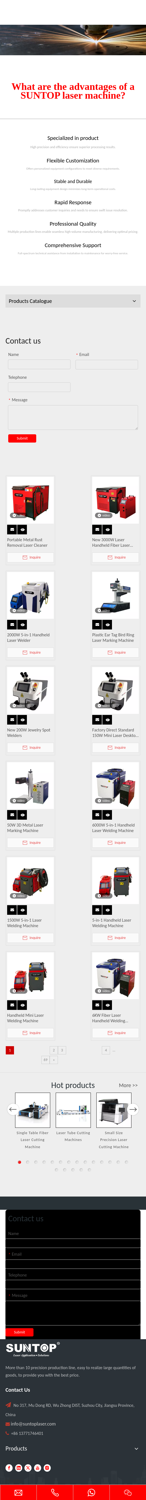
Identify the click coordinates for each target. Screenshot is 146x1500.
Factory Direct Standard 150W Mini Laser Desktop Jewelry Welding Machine (115, 732)
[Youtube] (37, 1468)
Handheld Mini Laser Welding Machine (25, 1018)
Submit (22, 438)
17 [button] (73, 1170)
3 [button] (36, 1162)
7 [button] (69, 1162)
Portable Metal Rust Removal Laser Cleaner (27, 542)
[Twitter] (28, 1468)
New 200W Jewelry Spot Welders (28, 732)
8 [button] (77, 1162)
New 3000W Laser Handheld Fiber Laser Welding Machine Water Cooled (113, 542)
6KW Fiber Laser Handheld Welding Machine (108, 1018)
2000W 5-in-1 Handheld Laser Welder (28, 637)
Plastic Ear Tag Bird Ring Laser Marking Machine (113, 637)
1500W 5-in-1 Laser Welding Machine (24, 923)
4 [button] (44, 1162)
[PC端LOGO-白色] (32, 1350)
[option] (32, 1121)
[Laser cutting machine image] (73, 40)
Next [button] (132, 1132)
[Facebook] (9, 1468)
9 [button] (85, 1162)
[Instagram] (47, 1468)
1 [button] (19, 1162)
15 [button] (56, 1170)
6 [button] (60, 1162)
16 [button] (65, 1170)
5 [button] (52, 1162)
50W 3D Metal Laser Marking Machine (25, 827)
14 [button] (126, 1162)
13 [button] (118, 1162)
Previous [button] (13, 1132)
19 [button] (89, 1170)
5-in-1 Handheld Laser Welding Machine (111, 923)
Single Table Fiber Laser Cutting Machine (33, 1140)
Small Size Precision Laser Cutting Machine (114, 1140)
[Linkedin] (18, 1468)
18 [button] (81, 1170)
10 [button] (93, 1162)
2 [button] (27, 1162)
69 (45, 1059)
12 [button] (110, 1162)
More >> (128, 1085)
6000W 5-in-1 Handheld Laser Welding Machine (113, 827)
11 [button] (102, 1162)
